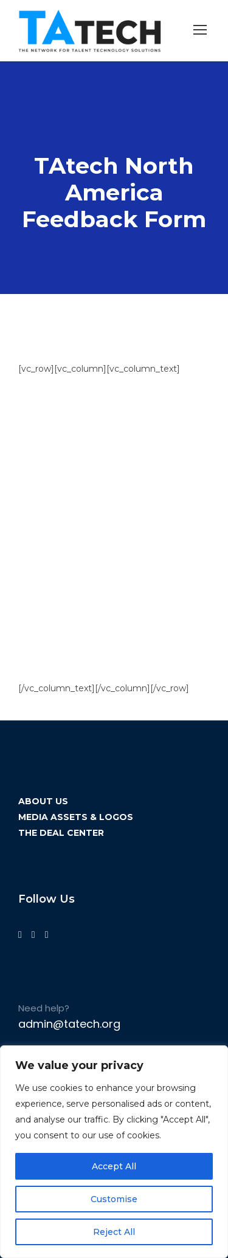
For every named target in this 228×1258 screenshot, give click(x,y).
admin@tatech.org (69, 1023)
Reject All (114, 1231)
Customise (114, 1199)
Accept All (114, 1166)
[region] (114, 1151)
